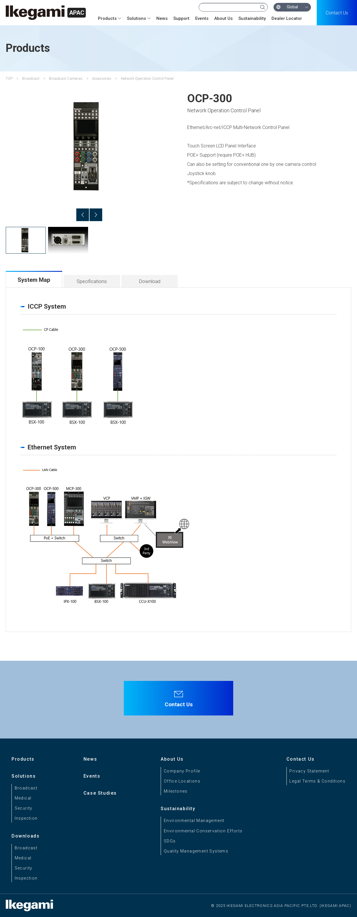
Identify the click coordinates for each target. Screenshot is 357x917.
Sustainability (252, 18)
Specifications (92, 281)
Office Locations (182, 781)
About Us (223, 18)
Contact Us (337, 13)
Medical (23, 798)
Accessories (101, 78)
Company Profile (182, 771)
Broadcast (30, 78)
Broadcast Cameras (66, 78)
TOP (9, 78)
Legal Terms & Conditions (317, 781)
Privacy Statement (309, 771)
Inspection (26, 818)
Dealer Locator (286, 18)
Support (181, 18)
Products (107, 18)
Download (149, 281)
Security (24, 808)
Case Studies (100, 793)
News (162, 18)
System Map (34, 279)
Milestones (176, 791)
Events (201, 18)
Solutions (136, 18)
